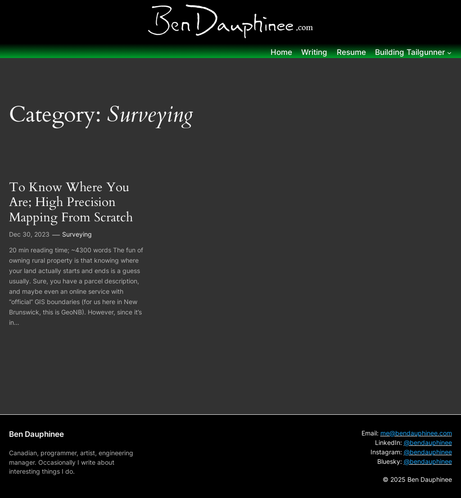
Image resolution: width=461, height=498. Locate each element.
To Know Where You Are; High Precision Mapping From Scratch (71, 202)
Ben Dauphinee (36, 434)
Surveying (77, 234)
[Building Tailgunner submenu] (449, 52)
